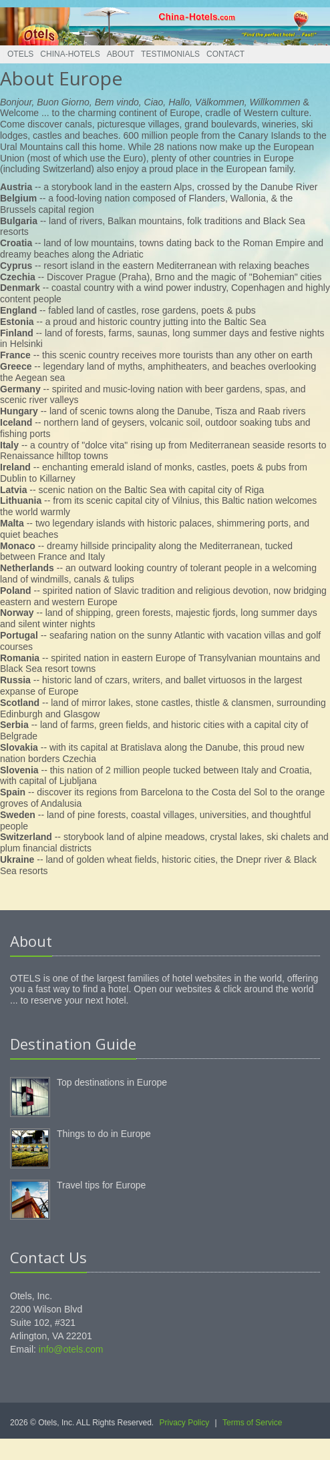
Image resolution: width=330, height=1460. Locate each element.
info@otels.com (71, 1349)
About (120, 54)
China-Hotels (70, 54)
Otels (20, 54)
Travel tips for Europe (101, 1185)
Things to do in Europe (104, 1133)
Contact (225, 54)
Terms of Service (252, 1422)
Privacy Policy (185, 1422)
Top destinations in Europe (112, 1082)
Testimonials (170, 54)
